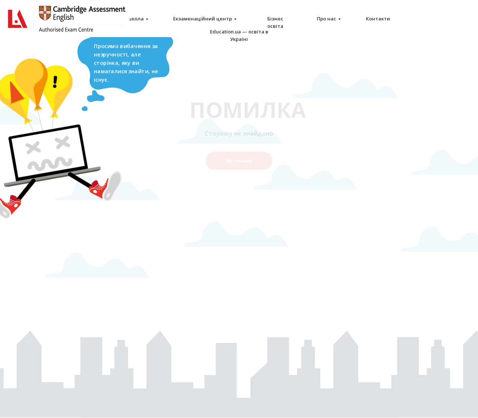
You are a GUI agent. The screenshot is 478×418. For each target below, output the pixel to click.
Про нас (326, 18)
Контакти (378, 18)
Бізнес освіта (275, 22)
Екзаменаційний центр (202, 18)
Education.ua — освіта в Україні (239, 35)
